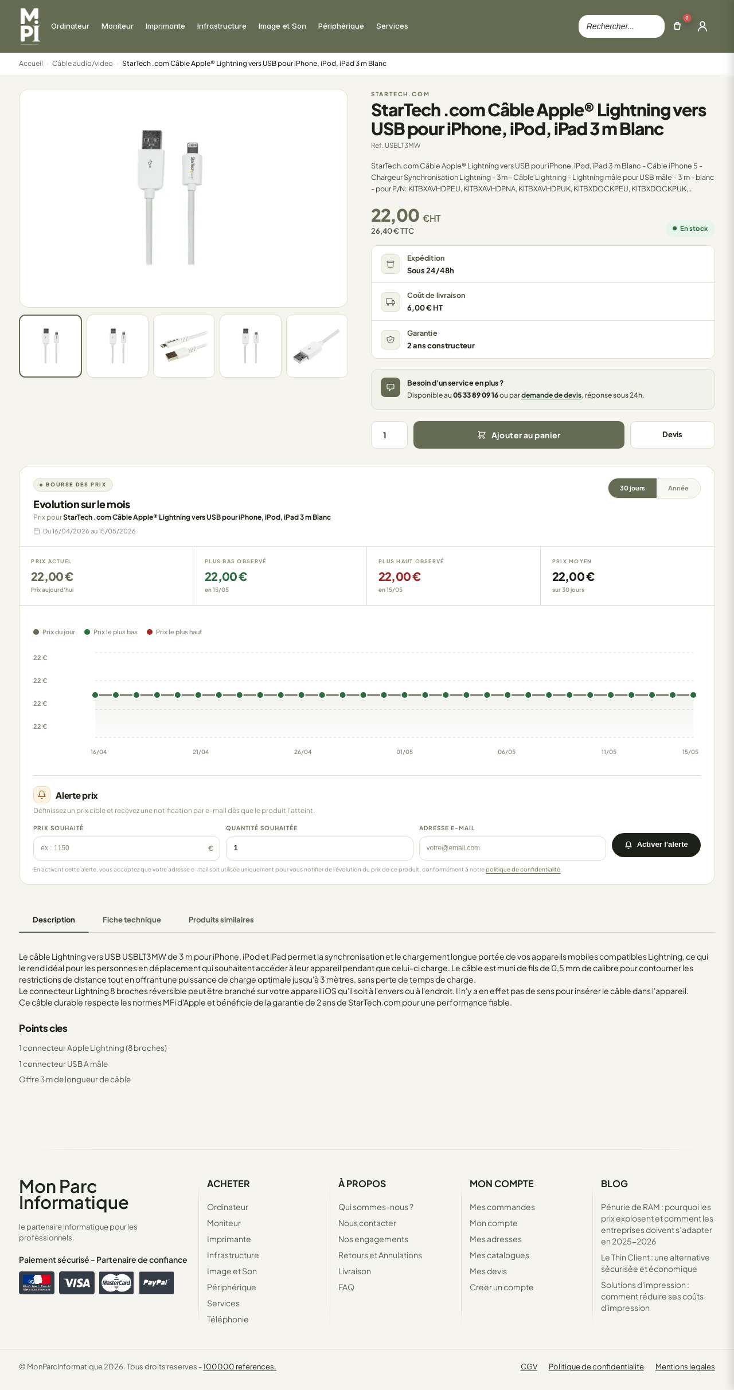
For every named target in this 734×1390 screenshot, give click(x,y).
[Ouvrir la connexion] (702, 26)
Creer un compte (502, 1287)
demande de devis (551, 395)
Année (678, 488)
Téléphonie (228, 1319)
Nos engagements (373, 1239)
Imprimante (229, 1239)
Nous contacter (367, 1223)
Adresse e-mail (447, 827)
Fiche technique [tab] (132, 919)
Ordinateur (227, 1206)
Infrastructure (233, 1255)
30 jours (632, 488)
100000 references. (239, 1366)
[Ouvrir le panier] (677, 26)
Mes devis (488, 1271)
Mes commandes (502, 1206)
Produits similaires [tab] (221, 919)
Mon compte (494, 1223)
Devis (672, 434)
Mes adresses (496, 1239)
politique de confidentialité (523, 869)
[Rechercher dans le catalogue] (622, 26)
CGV (529, 1366)
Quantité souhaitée (262, 827)
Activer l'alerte (656, 844)
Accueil (31, 63)
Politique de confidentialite (596, 1366)
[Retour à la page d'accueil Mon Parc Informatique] (30, 26)
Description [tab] (54, 919)
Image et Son (232, 1271)
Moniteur (224, 1223)
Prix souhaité (58, 827)
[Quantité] (389, 435)
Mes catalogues (499, 1255)
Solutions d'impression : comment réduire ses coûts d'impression (652, 1296)
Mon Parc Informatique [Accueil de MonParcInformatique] (74, 1194)
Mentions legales (685, 1366)
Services (223, 1303)
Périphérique (231, 1287)
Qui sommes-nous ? (375, 1206)
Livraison (354, 1271)
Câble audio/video (82, 63)
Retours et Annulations (380, 1255)
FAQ (346, 1287)
